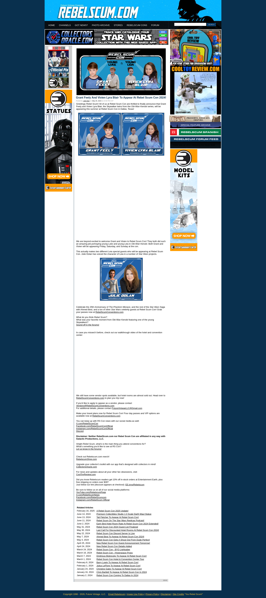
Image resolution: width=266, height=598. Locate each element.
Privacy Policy (152, 594)
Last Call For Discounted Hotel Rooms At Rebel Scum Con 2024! (128, 530)
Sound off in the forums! (87, 325)
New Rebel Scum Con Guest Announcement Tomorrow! (123, 543)
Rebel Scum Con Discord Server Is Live (116, 533)
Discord (79, 431)
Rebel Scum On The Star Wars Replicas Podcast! (120, 520)
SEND (165, 580)
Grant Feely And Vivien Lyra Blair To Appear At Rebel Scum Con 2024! (121, 97)
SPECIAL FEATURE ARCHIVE (196, 125)
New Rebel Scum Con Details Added (114, 546)
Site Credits (178, 594)
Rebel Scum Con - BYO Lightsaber (113, 549)
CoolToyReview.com (86, 474)
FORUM (155, 25)
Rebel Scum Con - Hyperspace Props (115, 552)
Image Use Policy (135, 594)
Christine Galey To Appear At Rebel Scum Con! (119, 569)
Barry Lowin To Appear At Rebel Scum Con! (117, 562)
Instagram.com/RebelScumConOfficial (94, 428)
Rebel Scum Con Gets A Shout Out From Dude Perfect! (123, 540)
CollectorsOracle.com (86, 467)
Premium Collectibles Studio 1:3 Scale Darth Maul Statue (124, 514)
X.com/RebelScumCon (87, 423)
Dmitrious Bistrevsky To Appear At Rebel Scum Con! (122, 556)
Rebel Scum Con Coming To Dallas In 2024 (117, 575)
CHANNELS (65, 25)
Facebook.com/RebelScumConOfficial (94, 426)
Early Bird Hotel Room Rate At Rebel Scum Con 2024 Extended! (128, 523)
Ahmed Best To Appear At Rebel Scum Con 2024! (120, 536)
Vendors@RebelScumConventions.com (95, 405)
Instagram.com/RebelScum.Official (93, 500)
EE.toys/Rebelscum (134, 484)
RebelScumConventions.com (110, 312)
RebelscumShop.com (86, 459)
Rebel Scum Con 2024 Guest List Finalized (117, 527)
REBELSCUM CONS (137, 25)
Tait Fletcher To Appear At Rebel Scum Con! (118, 517)
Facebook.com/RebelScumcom (91, 497)
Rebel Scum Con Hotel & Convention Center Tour (120, 559)
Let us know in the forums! (88, 449)
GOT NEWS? (81, 25)
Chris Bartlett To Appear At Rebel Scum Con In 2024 (122, 572)
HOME (51, 25)
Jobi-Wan (86, 101)
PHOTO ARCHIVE (101, 25)
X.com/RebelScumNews (88, 495)
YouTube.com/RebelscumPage (91, 492)
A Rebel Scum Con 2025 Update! (113, 511)
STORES (118, 25)
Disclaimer (166, 594)
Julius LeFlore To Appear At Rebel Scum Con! (118, 565)
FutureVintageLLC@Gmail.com (127, 408)
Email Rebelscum (116, 594)
